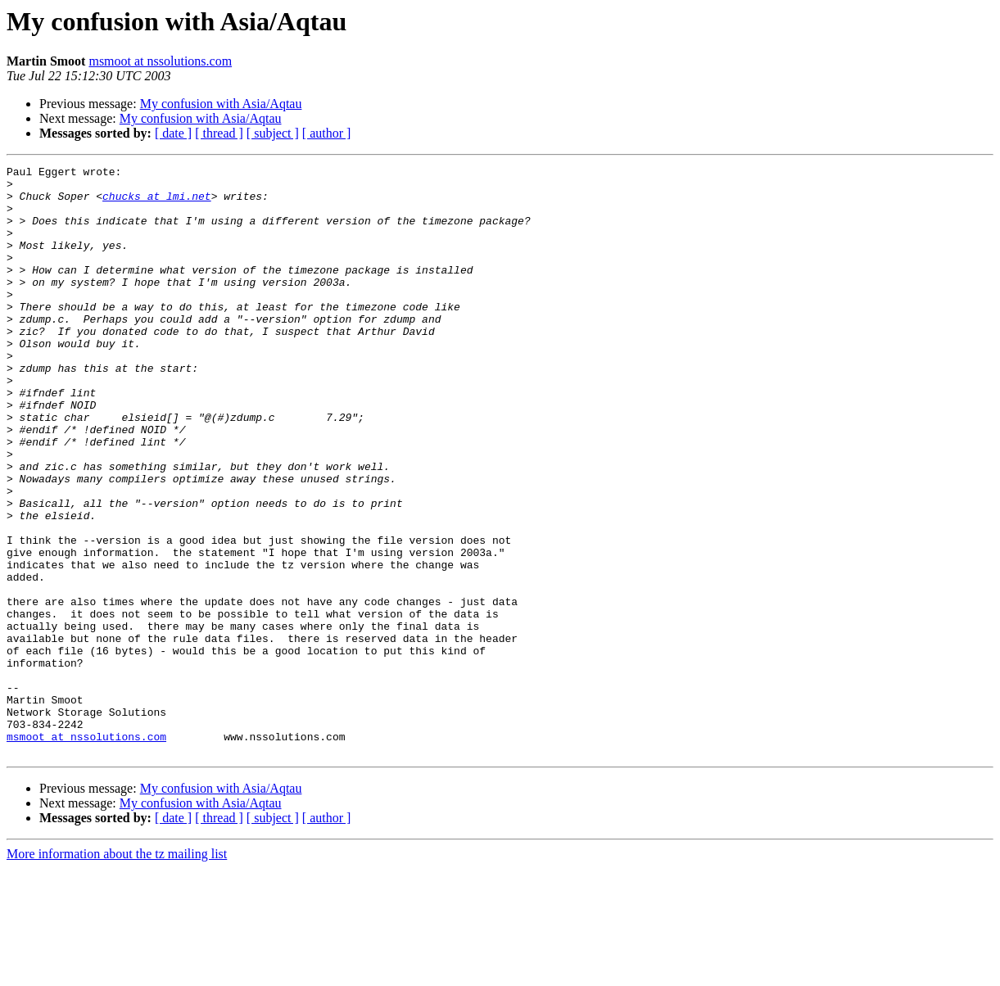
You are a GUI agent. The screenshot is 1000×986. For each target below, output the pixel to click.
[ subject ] (273, 133)
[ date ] (173, 133)
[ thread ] (219, 133)
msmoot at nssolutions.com (160, 61)
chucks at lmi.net (156, 203)
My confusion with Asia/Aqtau (221, 104)
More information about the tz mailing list (117, 972)
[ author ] (326, 133)
